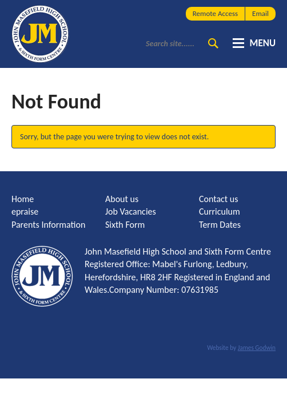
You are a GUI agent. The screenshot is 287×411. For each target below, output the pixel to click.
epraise (24, 211)
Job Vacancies (130, 211)
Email (260, 13)
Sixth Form (125, 224)
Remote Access (215, 13)
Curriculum (219, 211)
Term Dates (220, 224)
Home (22, 199)
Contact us (218, 199)
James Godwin (257, 348)
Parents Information (48, 224)
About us (121, 199)
